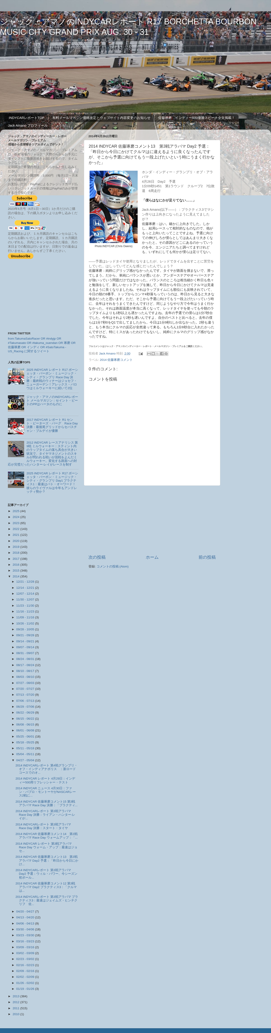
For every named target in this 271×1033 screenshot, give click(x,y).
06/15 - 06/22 (25, 718)
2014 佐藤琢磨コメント (116, 360)
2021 (16, 535)
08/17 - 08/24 (25, 665)
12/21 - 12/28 (25, 581)
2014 (16, 576)
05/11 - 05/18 (25, 748)
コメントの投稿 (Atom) (113, 566)
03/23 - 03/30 (25, 935)
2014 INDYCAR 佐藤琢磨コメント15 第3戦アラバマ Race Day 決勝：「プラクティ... (47, 803)
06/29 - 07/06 (25, 706)
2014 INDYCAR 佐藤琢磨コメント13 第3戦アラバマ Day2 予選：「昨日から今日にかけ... (47, 860)
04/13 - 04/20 (25, 917)
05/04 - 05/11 (25, 754)
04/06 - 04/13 (25, 923)
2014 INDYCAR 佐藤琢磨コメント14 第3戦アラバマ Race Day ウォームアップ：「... (47, 835)
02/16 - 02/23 (25, 965)
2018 (16, 552)
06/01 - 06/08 (25, 730)
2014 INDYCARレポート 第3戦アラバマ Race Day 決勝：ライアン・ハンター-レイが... (45, 814)
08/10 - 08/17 (25, 671)
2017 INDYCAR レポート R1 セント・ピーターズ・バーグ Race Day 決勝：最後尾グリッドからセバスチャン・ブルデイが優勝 (52, 425)
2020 (16, 541)
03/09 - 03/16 (25, 947)
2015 (16, 570)
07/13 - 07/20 (25, 694)
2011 (16, 1008)
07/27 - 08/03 (25, 683)
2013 (16, 996)
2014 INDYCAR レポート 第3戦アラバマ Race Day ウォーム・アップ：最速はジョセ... (46, 847)
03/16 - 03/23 (25, 941)
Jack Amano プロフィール (28, 125)
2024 (16, 517)
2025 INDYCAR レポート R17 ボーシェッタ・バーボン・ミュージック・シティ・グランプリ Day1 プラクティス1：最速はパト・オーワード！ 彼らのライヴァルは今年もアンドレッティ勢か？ (52, 482)
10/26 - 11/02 (25, 623)
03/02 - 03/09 (25, 953)
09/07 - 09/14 (25, 647)
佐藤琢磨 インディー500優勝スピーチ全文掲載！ (196, 118)
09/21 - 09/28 (25, 635)
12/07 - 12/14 (25, 593)
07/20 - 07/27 (25, 688)
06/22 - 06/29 (25, 712)
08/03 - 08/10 (25, 676)
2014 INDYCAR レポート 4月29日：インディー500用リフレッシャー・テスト (45, 780)
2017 (16, 558)
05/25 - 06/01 (25, 736)
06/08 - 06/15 (25, 724)
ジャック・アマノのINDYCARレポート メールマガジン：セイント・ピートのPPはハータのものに (52, 400)
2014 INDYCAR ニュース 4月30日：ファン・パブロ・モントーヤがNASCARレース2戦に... (46, 792)
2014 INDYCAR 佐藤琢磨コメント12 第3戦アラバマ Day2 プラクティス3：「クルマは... (46, 887)
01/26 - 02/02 (25, 983)
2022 (16, 529)
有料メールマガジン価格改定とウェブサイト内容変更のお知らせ (101, 118)
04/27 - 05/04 (25, 760)
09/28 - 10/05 (25, 629)
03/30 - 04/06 (25, 929)
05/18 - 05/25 (25, 742)
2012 (16, 1002)
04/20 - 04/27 (25, 911)
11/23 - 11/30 (25, 605)
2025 (16, 511)
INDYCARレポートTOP (26, 118)
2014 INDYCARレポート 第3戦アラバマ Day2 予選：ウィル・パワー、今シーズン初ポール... (46, 873)
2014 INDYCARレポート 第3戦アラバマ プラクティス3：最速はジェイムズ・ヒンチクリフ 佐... (47, 900)
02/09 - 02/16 (25, 971)
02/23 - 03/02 (25, 959)
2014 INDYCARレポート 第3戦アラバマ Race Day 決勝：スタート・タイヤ (45, 826)
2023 (16, 523)
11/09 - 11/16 (25, 617)
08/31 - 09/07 (25, 653)
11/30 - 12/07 (25, 599)
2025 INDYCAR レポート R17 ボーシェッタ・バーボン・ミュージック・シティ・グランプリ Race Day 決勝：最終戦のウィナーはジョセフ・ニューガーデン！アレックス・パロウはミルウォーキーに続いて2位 (52, 379)
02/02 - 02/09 (25, 977)
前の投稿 (207, 557)
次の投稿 (97, 557)
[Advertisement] (152, 520)
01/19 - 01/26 (25, 988)
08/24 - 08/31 (25, 659)
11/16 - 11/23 (25, 611)
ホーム (152, 557)
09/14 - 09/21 (25, 641)
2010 (16, 1014)
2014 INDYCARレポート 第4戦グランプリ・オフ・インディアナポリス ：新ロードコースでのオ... (46, 769)
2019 (16, 546)
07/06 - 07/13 (25, 700)
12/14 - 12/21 (25, 587)
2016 (16, 564)
